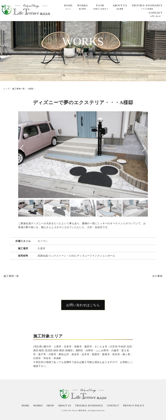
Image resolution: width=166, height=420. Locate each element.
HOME (25, 405)
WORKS (38, 405)
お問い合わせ (155, 14)
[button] (22, 148)
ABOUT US (64, 405)
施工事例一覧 (11, 276)
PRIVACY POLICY (133, 405)
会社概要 (120, 6)
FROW (50, 405)
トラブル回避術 (147, 6)
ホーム (68, 6)
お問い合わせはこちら (83, 305)
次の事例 (157, 276)
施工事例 (82, 6)
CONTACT (113, 405)
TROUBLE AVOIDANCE (89, 405)
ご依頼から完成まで (100, 6)
